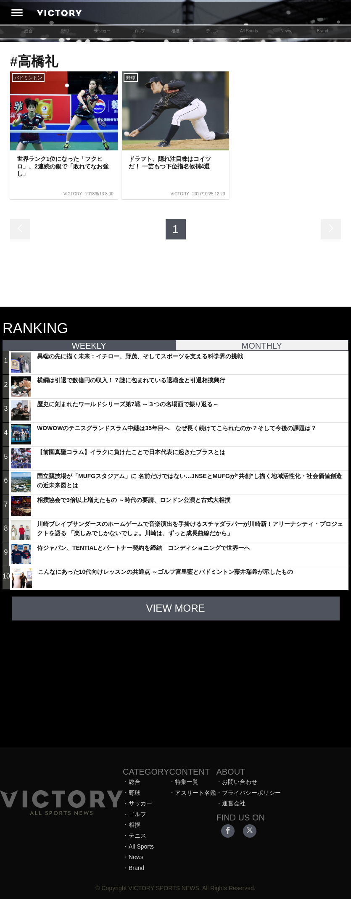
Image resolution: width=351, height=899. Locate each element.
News (285, 31)
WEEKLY (89, 345)
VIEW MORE (175, 608)
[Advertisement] (176, 679)
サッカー (102, 31)
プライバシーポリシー (251, 792)
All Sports (249, 31)
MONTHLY (262, 345)
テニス (212, 31)
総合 (28, 31)
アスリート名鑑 (195, 792)
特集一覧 (186, 781)
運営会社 (233, 803)
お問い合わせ (239, 781)
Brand (322, 31)
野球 (65, 31)
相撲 (175, 31)
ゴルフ (138, 31)
